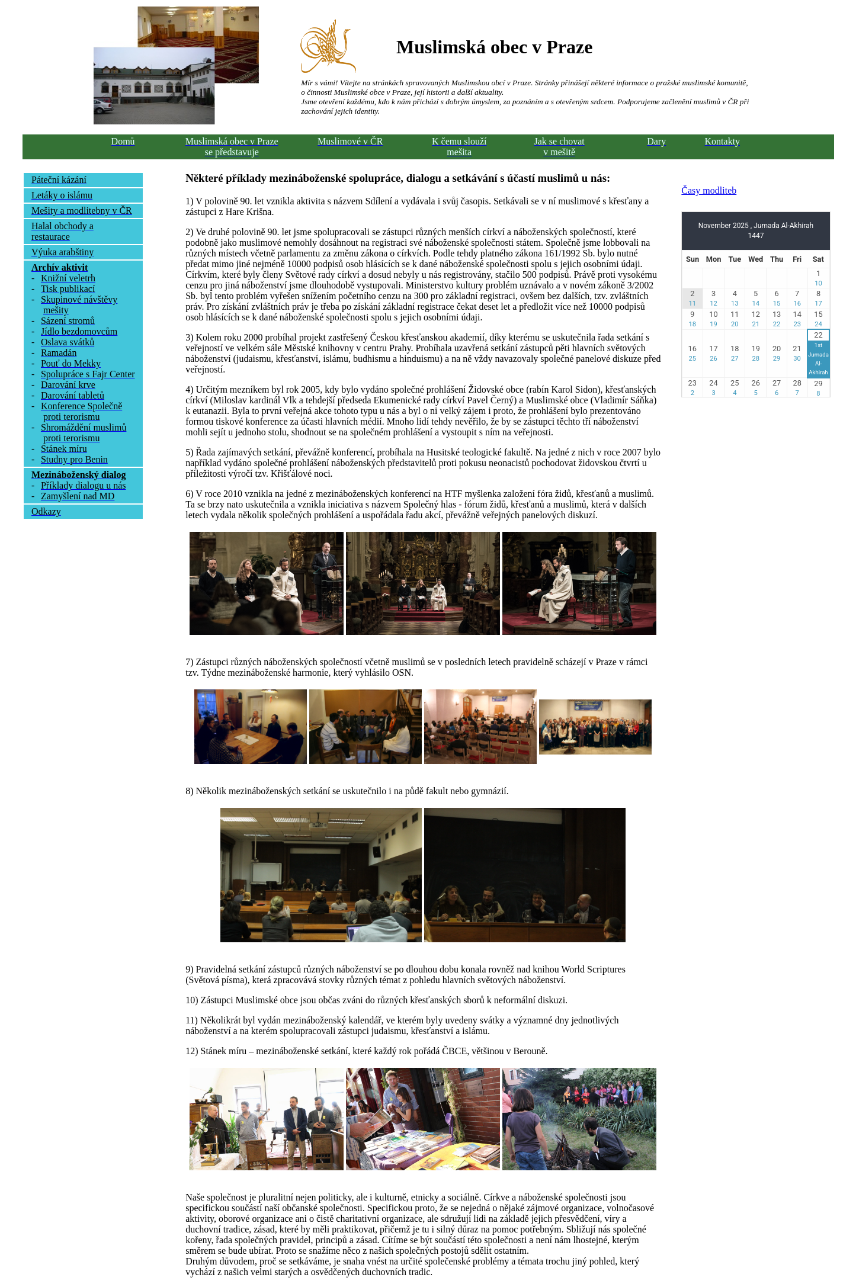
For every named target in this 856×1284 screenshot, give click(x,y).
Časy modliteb (708, 190)
